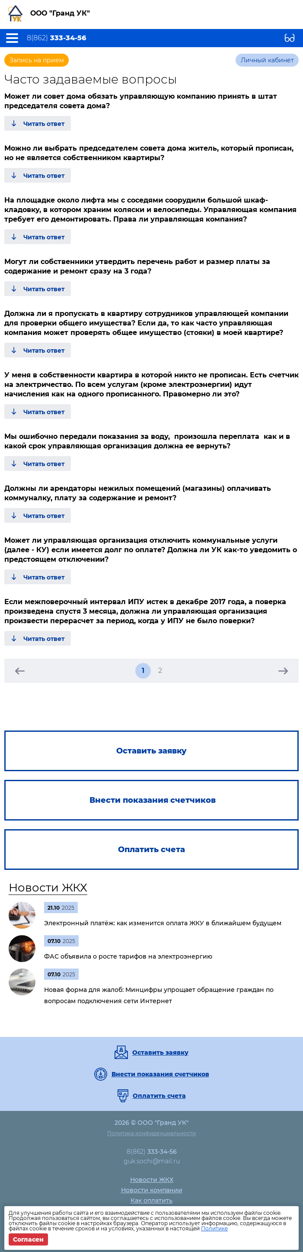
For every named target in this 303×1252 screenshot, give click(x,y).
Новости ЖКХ (48, 888)
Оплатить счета (159, 1096)
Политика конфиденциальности (151, 1133)
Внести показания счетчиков (160, 1074)
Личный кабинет (267, 60)
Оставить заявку (160, 1052)
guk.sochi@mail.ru (152, 1161)
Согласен (28, 1239)
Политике (214, 1228)
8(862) (56, 38)
